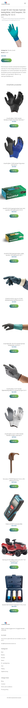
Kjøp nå (6, 60)
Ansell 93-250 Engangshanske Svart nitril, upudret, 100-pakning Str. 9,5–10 (14, 209)
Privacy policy (4, 689)
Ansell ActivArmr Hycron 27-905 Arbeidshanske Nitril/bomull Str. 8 (14, 299)
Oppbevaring (4, 671)
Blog (2, 681)
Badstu (3, 655)
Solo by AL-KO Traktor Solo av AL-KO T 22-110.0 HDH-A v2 (14, 560)
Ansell (13, 50)
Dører (2, 660)
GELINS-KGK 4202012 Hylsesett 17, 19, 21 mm (14, 605)
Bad (2, 652)
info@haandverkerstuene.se (8, 643)
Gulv (2, 666)
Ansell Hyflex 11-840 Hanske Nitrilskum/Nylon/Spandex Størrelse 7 (14, 119)
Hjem (2, 17)
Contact (3, 684)
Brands (10, 50)
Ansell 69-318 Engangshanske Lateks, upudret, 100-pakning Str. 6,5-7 (14, 254)
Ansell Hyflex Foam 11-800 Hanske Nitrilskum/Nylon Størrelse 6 (14, 434)
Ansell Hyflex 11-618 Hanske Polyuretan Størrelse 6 (14, 164)
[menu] (25, 3)
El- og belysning (5, 663)
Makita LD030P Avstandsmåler (14, 524)
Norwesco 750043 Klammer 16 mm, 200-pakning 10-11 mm (14, 479)
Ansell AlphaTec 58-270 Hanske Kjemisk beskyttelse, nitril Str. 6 (14, 344)
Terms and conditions (6, 686)
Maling (2, 668)
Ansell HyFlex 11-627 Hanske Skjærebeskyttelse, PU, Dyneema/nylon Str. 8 (14, 389)
